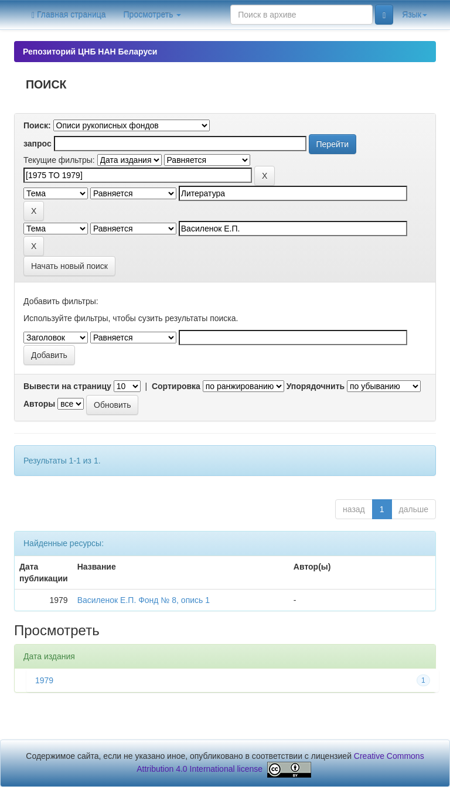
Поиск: (37, 125)
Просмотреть (153, 14)
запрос (37, 143)
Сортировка (176, 386)
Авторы (39, 403)
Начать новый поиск (69, 266)
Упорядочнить (316, 386)
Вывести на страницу (67, 386)
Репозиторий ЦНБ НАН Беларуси (90, 51)
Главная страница (69, 15)
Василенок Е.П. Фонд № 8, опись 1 (143, 600)
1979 (44, 680)
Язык (414, 14)
